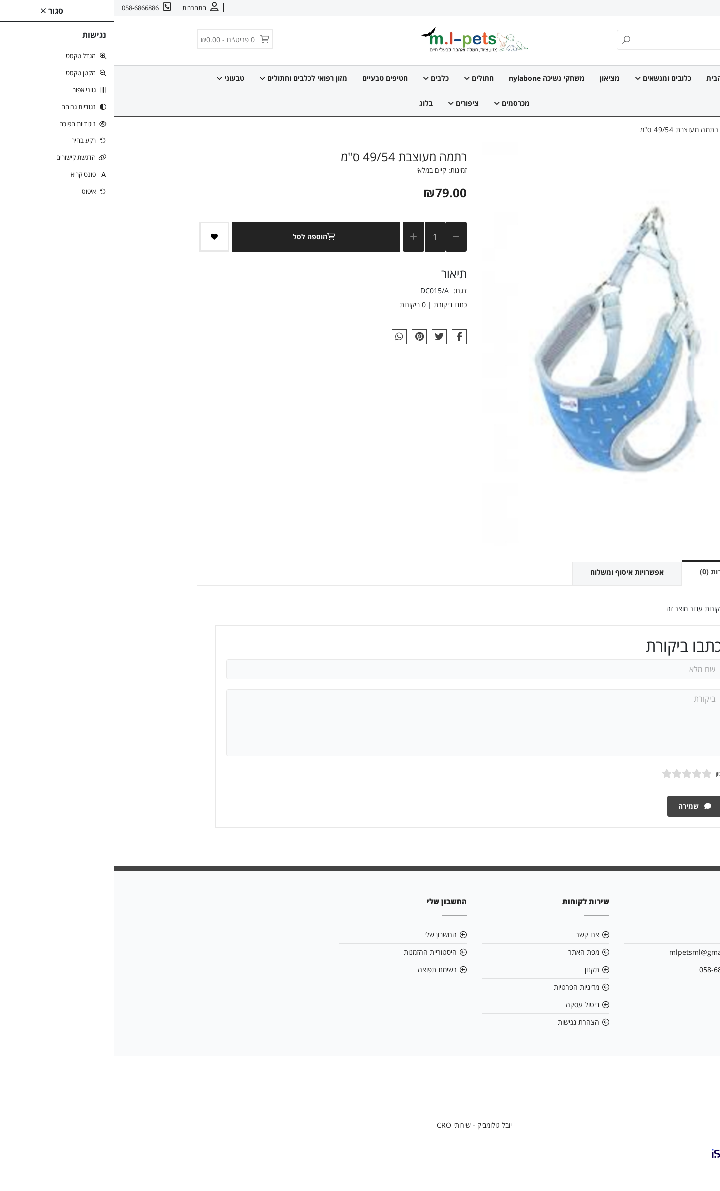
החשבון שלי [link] (326, 934)
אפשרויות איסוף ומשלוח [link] (513, 572)
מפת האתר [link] (469, 952)
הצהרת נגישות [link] (464, 1022)
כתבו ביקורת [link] (336, 304)
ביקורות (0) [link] (603, 571)
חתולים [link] (365, 78)
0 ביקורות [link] (299, 304)
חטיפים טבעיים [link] (271, 78)
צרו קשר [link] (652, 7)
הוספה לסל (201, 236)
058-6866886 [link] (606, 969)
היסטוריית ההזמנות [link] (316, 952)
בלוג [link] (311, 103)
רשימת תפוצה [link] (323, 969)
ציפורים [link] (349, 103)
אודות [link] (681, 7)
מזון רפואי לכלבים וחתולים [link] (189, 78)
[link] (697, 1168)
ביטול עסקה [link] (468, 1004)
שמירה (580, 806)
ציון (605, 773)
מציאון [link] (496, 78)
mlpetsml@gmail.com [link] (591, 952)
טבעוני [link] (116, 78)
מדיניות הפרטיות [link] (462, 987)
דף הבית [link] (605, 78)
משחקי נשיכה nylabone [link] (432, 78)
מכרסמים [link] (398, 103)
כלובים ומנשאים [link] (548, 78)
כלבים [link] (321, 78)
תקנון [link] (477, 969)
